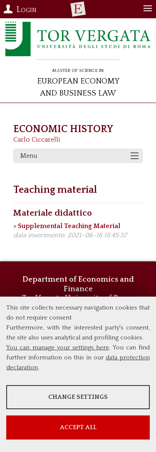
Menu (28, 156)
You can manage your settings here (57, 347)
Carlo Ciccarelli (36, 139)
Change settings (78, 396)
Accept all (78, 427)
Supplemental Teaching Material (69, 226)
